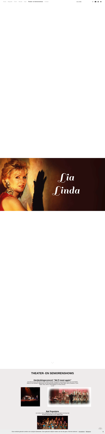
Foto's (15, 1)
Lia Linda (78, 1)
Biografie (10, 1)
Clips (25, 1)
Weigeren (88, 431)
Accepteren (82, 431)
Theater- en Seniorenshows (35, 1)
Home (4, 1)
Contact (47, 1)
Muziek (20, 1)
